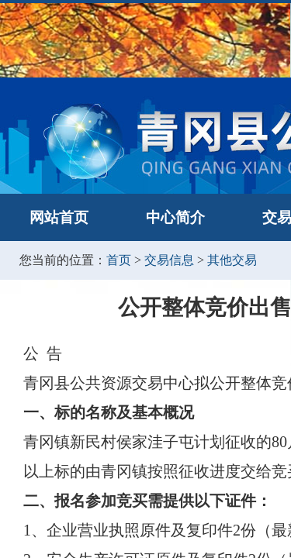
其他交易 (232, 260)
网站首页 (58, 217)
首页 (118, 260)
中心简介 (175, 217)
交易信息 (169, 260)
